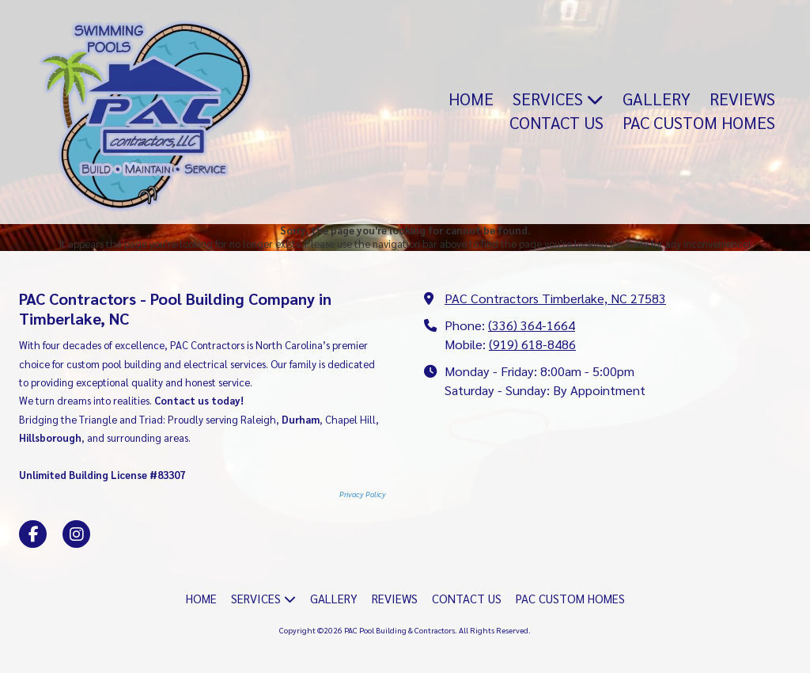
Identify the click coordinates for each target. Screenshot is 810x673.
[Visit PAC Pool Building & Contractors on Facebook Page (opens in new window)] (33, 534)
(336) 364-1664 (531, 325)
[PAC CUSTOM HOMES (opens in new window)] (699, 123)
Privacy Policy (362, 494)
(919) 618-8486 (532, 344)
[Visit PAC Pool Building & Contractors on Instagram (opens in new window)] (76, 534)
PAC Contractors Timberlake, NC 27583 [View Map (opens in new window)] (555, 298)
